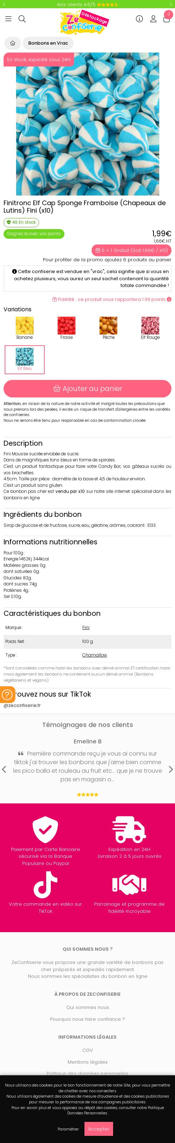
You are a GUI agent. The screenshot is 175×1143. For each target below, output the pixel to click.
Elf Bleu (25, 359)
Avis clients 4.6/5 (87, 4)
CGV (87, 1050)
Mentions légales (88, 1062)
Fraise (67, 328)
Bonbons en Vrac (48, 43)
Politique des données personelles (87, 1073)
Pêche (108, 328)
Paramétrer (68, 1129)
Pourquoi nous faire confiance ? (87, 1019)
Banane (25, 328)
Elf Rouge (150, 328)
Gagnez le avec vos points (34, 234)
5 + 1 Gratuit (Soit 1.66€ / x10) (132, 250)
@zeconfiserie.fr (22, 705)
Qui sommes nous (87, 1007)
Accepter (99, 1128)
